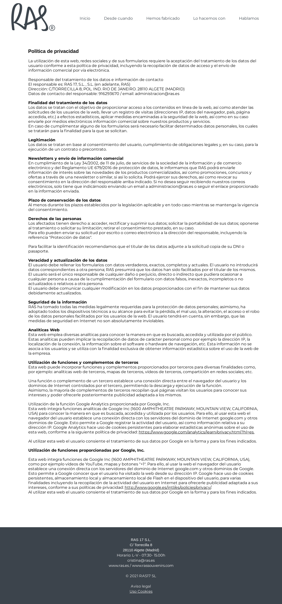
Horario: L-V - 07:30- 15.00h (141, 555)
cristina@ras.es (141, 560)
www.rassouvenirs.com (153, 565)
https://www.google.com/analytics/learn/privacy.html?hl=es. (196, 432)
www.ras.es (119, 565)
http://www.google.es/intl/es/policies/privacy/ (168, 487)
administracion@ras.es (157, 93)
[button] (162, 18)
